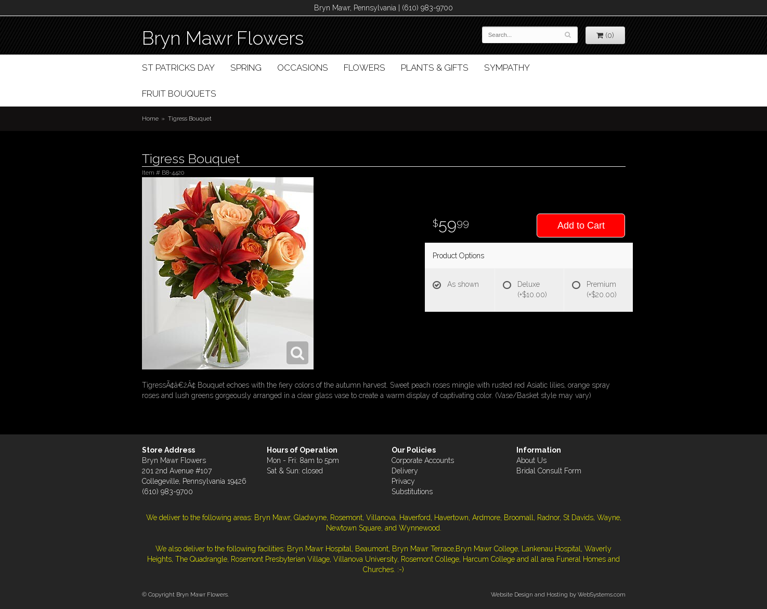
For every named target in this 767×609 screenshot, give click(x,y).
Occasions (302, 67)
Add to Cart (581, 225)
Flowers (364, 67)
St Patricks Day (178, 67)
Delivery (405, 471)
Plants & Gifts (435, 67)
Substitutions (412, 491)
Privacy (403, 481)
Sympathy (507, 67)
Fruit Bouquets (179, 93)
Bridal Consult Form (548, 471)
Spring (246, 67)
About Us (531, 460)
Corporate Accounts (423, 460)
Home (150, 118)
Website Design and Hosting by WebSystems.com (558, 594)
